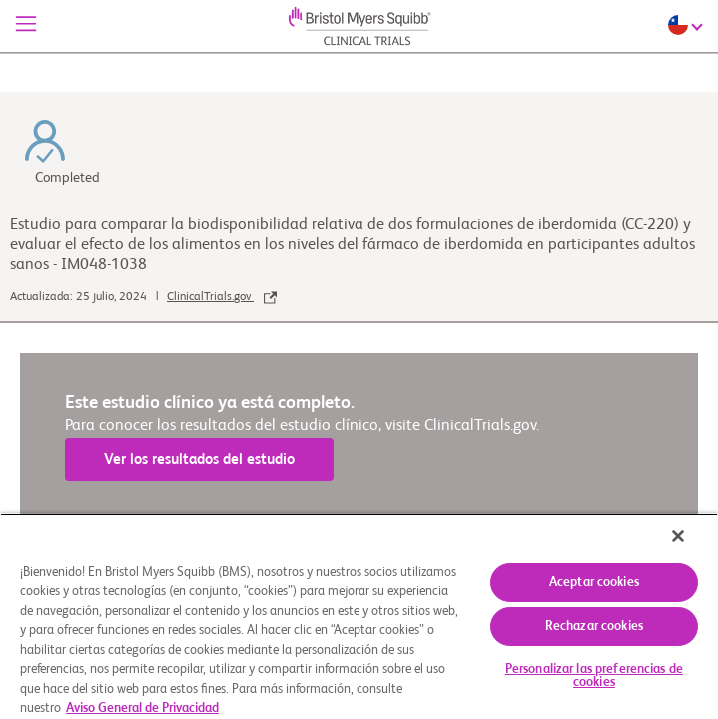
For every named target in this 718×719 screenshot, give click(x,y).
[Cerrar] (692, 549)
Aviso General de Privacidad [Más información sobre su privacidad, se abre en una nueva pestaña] (142, 708)
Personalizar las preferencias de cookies (594, 676)
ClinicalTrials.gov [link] (222, 297)
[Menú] (26, 26)
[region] (359, 622)
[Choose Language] (688, 25)
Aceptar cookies (594, 582)
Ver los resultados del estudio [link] (199, 459)
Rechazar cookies (594, 626)
